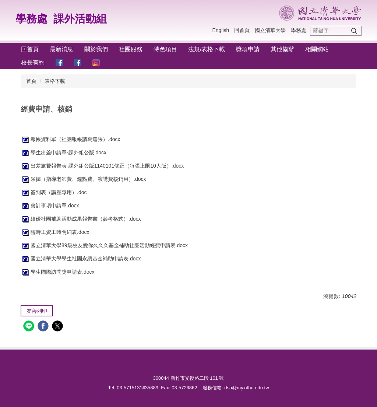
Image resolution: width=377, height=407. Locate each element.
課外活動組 (80, 19)
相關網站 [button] (317, 49)
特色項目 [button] (165, 49)
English (220, 30)
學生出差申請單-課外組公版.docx (63, 152)
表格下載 (55, 81)
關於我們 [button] (96, 49)
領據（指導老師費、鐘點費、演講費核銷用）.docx (83, 179)
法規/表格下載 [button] (206, 49)
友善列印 (37, 311)
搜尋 (354, 30)
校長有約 (33, 62)
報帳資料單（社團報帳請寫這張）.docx (70, 139)
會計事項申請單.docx (50, 205)
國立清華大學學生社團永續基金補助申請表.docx (81, 259)
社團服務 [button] (130, 49)
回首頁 (242, 30)
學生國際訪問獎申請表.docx (57, 272)
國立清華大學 (270, 30)
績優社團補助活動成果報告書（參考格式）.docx (81, 219)
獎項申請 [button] (248, 49)
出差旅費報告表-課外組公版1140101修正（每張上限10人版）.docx (102, 166)
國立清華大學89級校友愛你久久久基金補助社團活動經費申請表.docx (104, 245)
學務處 (31, 19)
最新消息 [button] (61, 49)
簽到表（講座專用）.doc (54, 192)
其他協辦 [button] (282, 49)
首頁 (31, 81)
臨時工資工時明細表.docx (55, 232)
